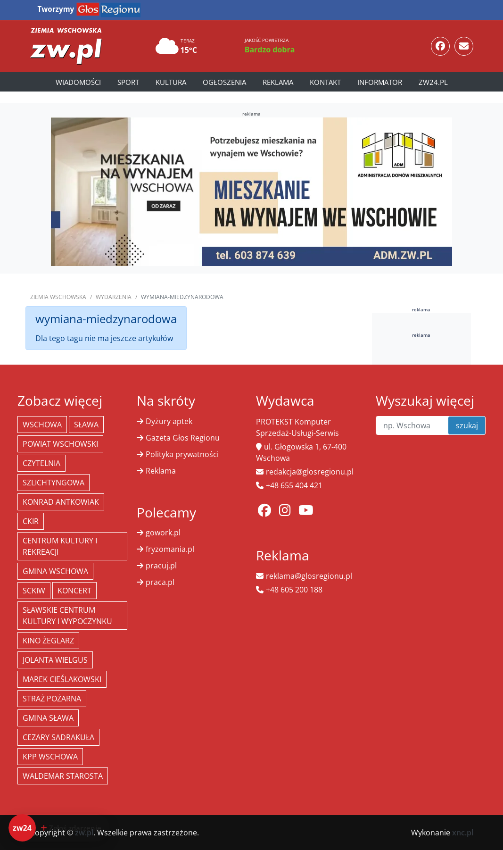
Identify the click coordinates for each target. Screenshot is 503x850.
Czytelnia (41, 463)
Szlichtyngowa (53, 482)
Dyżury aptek (169, 421)
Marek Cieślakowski (62, 679)
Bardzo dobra (270, 49)
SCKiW (34, 590)
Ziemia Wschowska (58, 297)
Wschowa (42, 424)
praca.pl (160, 582)
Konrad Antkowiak (61, 502)
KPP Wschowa (50, 756)
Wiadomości (78, 82)
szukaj (467, 425)
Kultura (171, 82)
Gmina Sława (48, 718)
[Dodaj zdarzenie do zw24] (59, 828)
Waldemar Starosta (63, 776)
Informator (379, 82)
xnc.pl (462, 832)
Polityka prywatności (182, 454)
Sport (128, 82)
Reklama (278, 82)
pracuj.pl (161, 565)
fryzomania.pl (170, 549)
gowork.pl (163, 532)
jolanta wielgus (55, 660)
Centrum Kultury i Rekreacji (60, 546)
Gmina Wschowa (55, 571)
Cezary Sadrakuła (58, 737)
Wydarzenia (114, 297)
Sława (86, 424)
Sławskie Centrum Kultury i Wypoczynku (67, 615)
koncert (74, 590)
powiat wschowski (60, 444)
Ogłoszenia (224, 82)
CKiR (31, 521)
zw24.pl (433, 82)
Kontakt (325, 82)
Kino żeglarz (48, 640)
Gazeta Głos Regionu (183, 438)
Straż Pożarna (52, 698)
